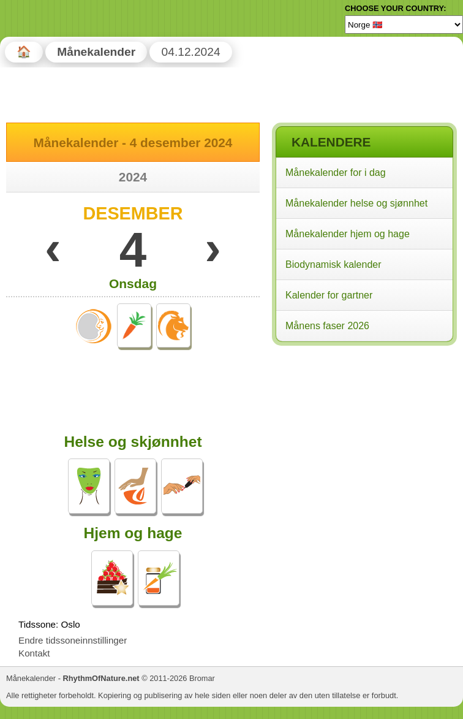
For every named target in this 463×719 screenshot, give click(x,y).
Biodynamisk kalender (333, 264)
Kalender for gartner (328, 295)
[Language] (404, 24)
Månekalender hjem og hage (347, 234)
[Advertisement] (364, 428)
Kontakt (34, 653)
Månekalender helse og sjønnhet (356, 203)
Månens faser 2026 (327, 326)
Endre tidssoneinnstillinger (72, 640)
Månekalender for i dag (335, 172)
